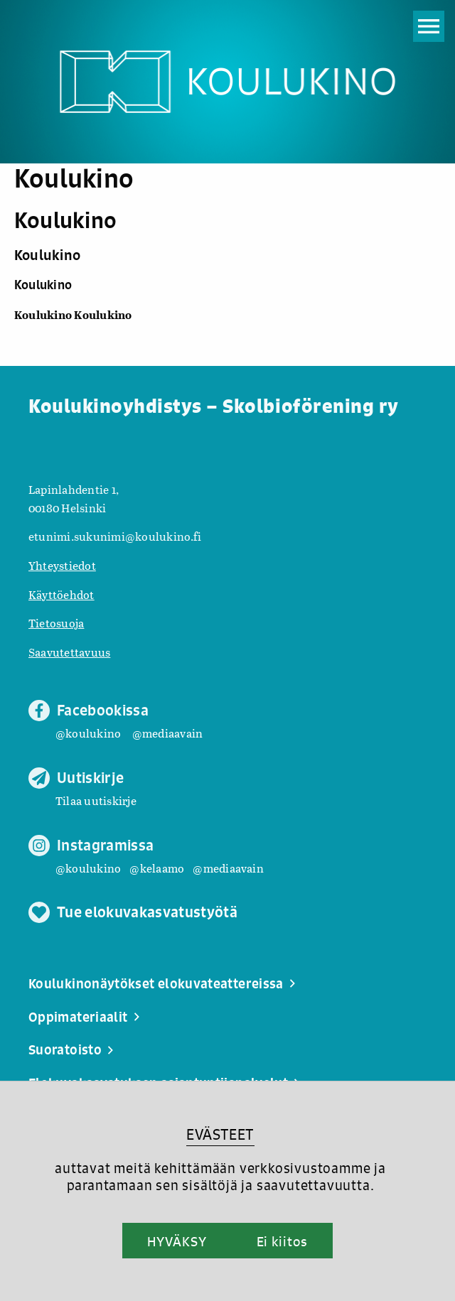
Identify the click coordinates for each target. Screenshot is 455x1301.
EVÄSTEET (220, 1134)
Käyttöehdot (61, 594)
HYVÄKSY (176, 1241)
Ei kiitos (282, 1241)
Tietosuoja (56, 623)
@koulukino (88, 733)
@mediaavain (167, 733)
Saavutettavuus (69, 652)
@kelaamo (156, 868)
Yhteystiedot (62, 565)
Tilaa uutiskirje (95, 800)
